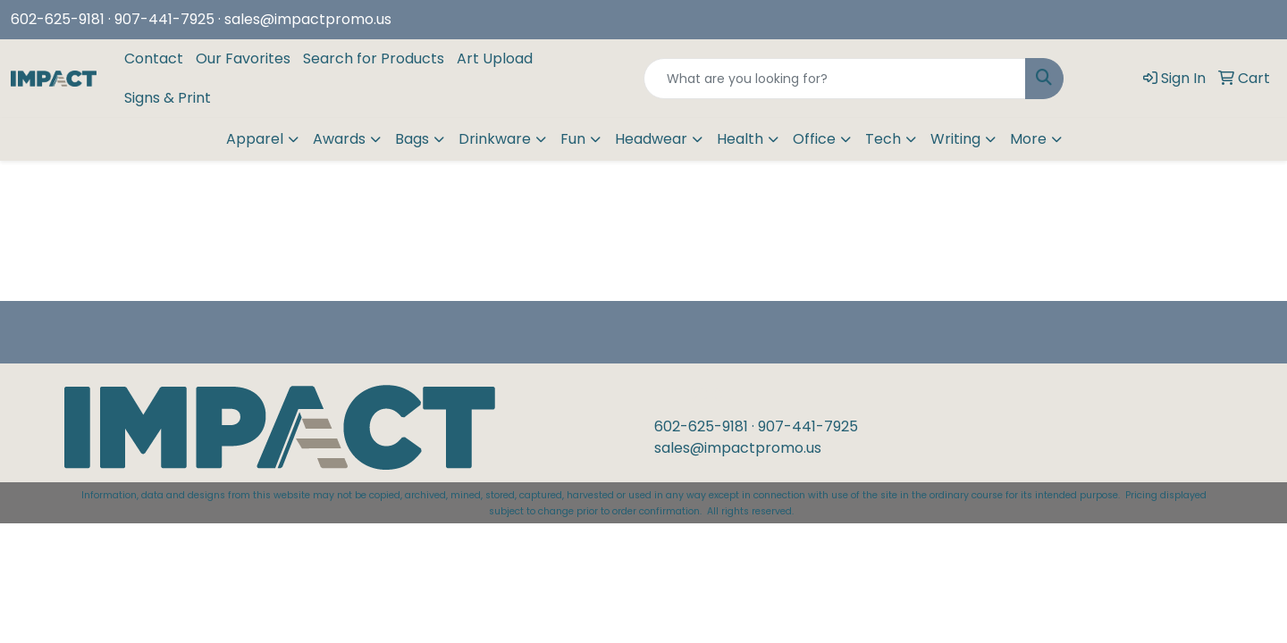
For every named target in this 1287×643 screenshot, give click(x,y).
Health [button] (740, 139)
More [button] (1028, 139)
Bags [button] (412, 139)
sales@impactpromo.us (307, 19)
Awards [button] (339, 139)
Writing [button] (955, 139)
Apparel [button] (254, 139)
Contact (153, 58)
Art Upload (495, 58)
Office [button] (814, 139)
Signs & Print (167, 98)
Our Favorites (243, 58)
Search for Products (373, 58)
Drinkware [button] (494, 139)
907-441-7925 (808, 426)
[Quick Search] (835, 78)
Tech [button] (883, 139)
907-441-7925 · (169, 19)
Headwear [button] (651, 139)
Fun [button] (572, 139)
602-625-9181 (58, 19)
